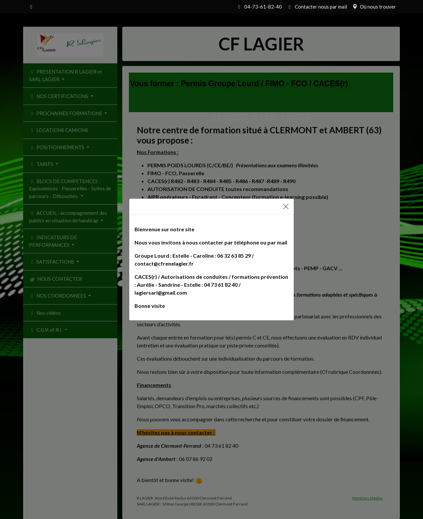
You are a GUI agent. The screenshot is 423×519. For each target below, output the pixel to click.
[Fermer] (286, 206)
